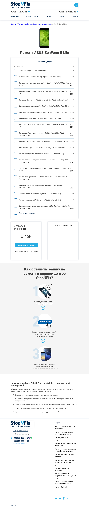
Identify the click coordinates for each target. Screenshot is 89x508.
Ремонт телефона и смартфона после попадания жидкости (65, 476)
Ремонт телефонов (19, 12)
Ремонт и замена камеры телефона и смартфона (64, 433)
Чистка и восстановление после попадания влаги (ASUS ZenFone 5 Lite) (44, 169)
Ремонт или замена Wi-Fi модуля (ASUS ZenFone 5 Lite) (40, 200)
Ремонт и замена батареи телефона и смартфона (64, 482)
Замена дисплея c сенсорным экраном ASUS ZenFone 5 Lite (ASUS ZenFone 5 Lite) (44, 207)
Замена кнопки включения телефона (64, 456)
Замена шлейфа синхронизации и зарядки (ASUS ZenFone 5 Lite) (43, 141)
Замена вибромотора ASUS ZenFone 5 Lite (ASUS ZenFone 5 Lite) (43, 100)
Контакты (75, 16)
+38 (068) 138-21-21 (21, 438)
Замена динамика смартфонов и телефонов (64, 439)
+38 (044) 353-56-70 (21, 441)
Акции (49, 16)
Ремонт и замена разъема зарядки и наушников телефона (64, 468)
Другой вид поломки (27, 213)
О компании (15, 16)
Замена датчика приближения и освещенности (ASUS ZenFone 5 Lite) (43, 92)
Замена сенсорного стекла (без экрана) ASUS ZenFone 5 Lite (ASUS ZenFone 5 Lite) (44, 178)
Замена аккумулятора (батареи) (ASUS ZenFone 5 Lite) (40, 118)
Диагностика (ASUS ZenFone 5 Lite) (32, 71)
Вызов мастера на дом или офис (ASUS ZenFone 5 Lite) (40, 77)
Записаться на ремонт (26, 245)
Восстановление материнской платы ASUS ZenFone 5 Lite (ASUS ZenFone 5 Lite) (43, 161)
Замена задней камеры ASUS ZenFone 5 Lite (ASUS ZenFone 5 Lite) (44, 106)
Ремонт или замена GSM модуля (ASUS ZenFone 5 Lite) (40, 194)
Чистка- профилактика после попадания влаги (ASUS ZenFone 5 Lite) (43, 126)
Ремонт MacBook (61, 487)
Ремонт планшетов (67, 12)
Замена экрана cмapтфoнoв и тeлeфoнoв (65, 444)
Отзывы (61, 16)
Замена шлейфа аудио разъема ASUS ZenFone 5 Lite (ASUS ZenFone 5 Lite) (41, 134)
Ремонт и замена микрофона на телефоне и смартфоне (65, 450)
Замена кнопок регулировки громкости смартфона (65, 461)
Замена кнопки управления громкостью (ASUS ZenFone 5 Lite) (43, 112)
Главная (14, 24)
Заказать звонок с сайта (20, 443)
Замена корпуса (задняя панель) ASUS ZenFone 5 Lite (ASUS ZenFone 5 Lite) (42, 186)
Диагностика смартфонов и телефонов (65, 428)
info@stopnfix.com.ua (20, 431)
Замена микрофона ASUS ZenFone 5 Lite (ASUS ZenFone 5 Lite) (43, 148)
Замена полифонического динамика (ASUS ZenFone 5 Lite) (41, 154)
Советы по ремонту (32, 16)
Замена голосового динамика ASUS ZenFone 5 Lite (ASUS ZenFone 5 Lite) (44, 84)
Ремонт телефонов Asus (42, 24)
